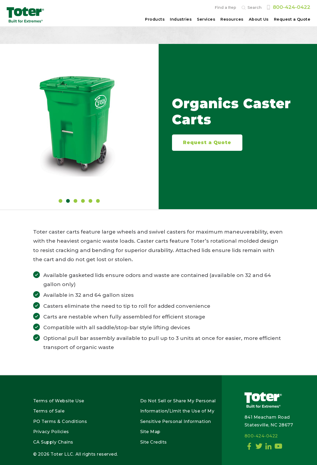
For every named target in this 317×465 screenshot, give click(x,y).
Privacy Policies (51, 431)
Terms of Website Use (58, 400)
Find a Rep (225, 7)
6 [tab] (98, 201)
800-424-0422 (291, 7)
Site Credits (153, 442)
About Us (259, 19)
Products (155, 19)
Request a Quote (292, 19)
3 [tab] (75, 201)
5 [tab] (90, 201)
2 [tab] (68, 201)
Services (206, 19)
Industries (181, 19)
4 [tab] (83, 201)
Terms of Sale (49, 411)
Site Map (150, 431)
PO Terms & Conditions (60, 421)
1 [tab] (60, 201)
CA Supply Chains (53, 442)
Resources (231, 19)
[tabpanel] (79, 122)
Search (254, 7)
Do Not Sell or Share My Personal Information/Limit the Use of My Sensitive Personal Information (178, 411)
